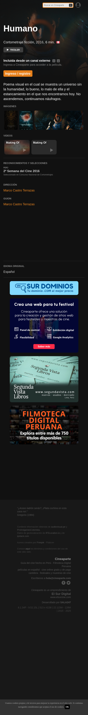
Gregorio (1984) (25, 537)
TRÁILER (13, 50)
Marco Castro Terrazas (19, 213)
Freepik (40, 565)
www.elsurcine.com (60, 619)
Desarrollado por (56, 625)
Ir (70, 5)
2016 (40, 42)
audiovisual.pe (58, 549)
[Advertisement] (44, 258)
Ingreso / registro (17, 73)
